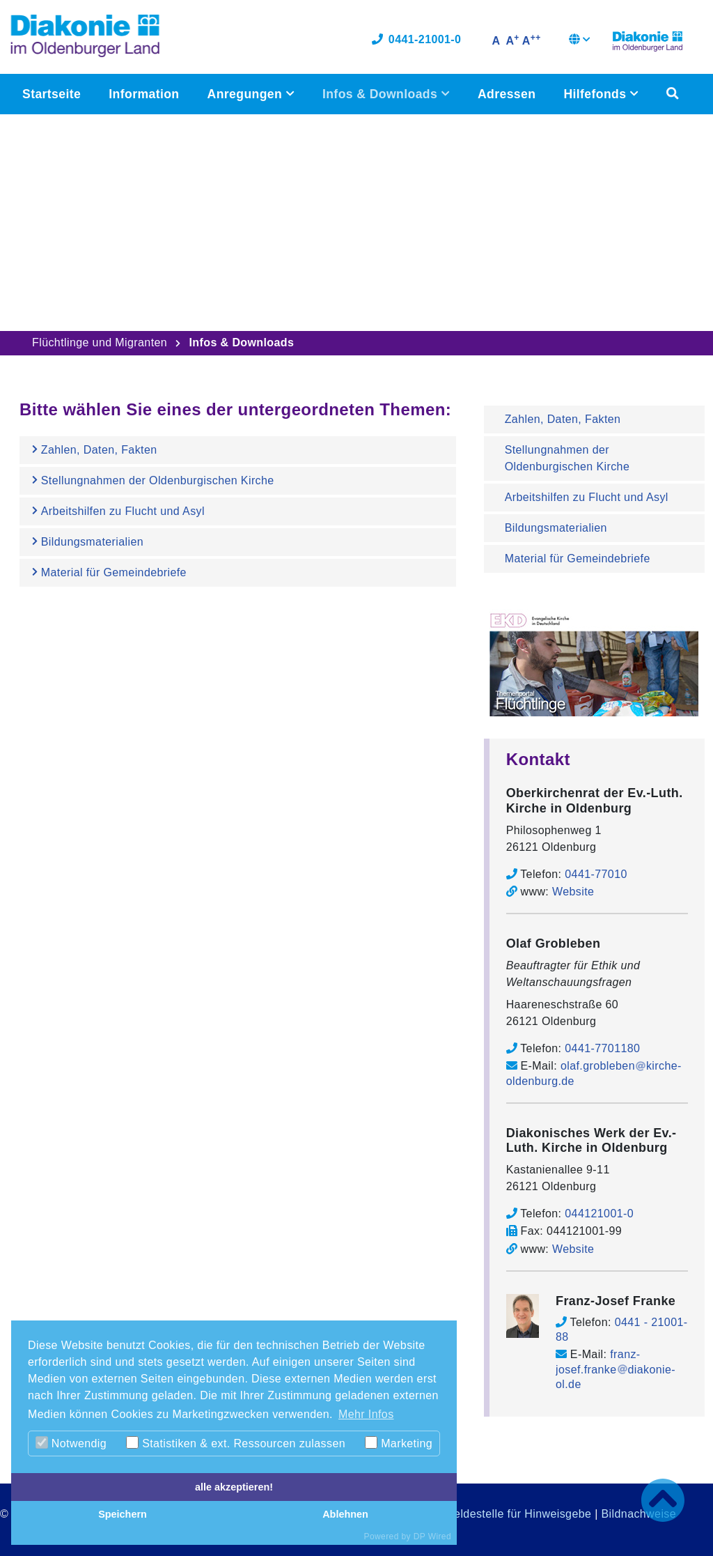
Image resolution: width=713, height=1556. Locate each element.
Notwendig (71, 1442)
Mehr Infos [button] (366, 1414)
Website (573, 892)
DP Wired (432, 1536)
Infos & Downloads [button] (381, 95)
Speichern (122, 1514)
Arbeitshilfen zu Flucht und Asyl (586, 497)
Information (144, 95)
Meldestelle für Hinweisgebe (517, 1514)
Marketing (398, 1442)
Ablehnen (345, 1514)
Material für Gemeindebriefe (577, 558)
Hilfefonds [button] (596, 95)
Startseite (51, 95)
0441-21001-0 (416, 40)
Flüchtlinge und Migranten (99, 342)
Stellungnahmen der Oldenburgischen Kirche (567, 458)
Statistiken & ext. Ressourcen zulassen (235, 1442)
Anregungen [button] (246, 95)
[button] (579, 42)
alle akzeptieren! (234, 1487)
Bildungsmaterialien (556, 528)
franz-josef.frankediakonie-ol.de (615, 1369)
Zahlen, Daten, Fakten (563, 419)
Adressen (506, 95)
